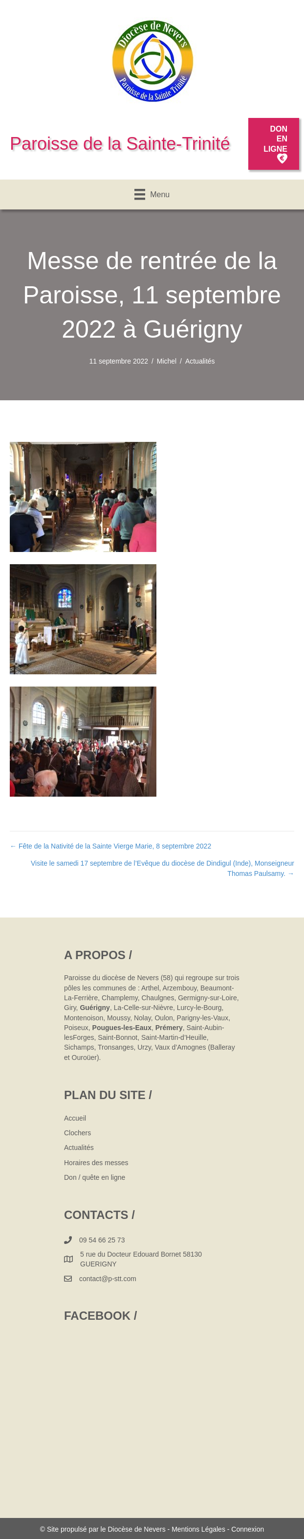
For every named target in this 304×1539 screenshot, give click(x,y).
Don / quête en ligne (94, 1177)
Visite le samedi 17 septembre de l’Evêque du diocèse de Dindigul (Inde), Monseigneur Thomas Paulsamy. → (162, 868)
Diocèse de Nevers (137, 1529)
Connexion (247, 1529)
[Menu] (152, 194)
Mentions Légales (198, 1529)
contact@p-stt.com (107, 1279)
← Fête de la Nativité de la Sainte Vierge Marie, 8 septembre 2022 (110, 846)
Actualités (200, 361)
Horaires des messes (96, 1163)
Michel (166, 361)
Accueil (75, 1118)
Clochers (77, 1133)
